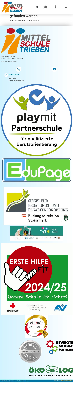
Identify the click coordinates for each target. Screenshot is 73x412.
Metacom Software (66, 385)
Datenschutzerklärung (16, 86)
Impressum (12, 84)
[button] (37, 7)
